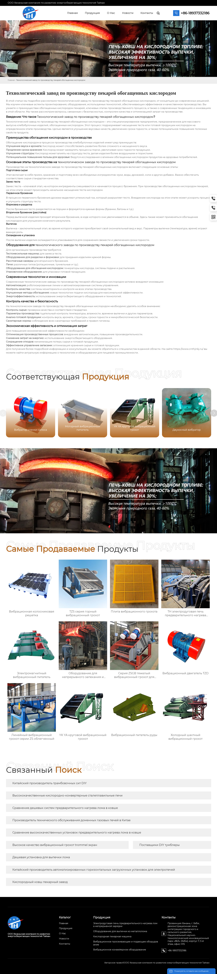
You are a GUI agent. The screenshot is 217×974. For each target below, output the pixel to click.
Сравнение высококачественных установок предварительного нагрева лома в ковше (76, 832)
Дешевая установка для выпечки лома (41, 857)
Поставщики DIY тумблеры (159, 845)
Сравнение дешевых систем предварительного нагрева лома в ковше (65, 808)
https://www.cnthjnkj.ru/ (188, 348)
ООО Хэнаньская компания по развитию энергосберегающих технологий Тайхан (56, 2)
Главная (11, 80)
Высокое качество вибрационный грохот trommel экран (54, 845)
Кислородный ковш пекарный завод (40, 882)
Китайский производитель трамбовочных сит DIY (49, 783)
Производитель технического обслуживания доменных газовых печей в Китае (71, 820)
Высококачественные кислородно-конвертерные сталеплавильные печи (67, 795)
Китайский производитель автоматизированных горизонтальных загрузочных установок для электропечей (93, 869)
